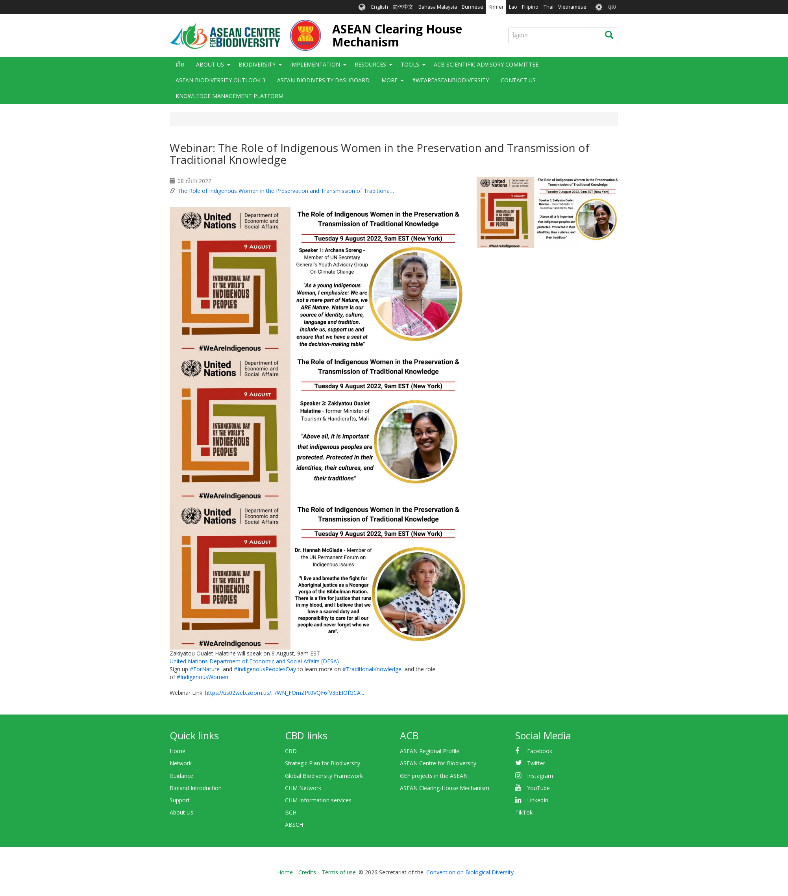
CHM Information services (318, 800)
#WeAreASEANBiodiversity (450, 80)
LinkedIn (537, 800)
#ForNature (205, 669)
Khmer (496, 7)
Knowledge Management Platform (229, 96)
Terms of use (339, 872)
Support (180, 800)
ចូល (612, 7)
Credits (307, 872)
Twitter (536, 763)
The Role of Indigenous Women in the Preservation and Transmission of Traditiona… (286, 190)
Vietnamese (572, 7)
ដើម (180, 64)
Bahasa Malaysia (437, 7)
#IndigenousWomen (202, 677)
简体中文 (403, 7)
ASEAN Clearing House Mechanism (397, 35)
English (379, 7)
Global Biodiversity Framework (324, 775)
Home (177, 751)
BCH (290, 812)
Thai (548, 7)
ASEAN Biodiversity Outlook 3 (220, 80)
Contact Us (518, 80)
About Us (210, 64)
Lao (513, 7)
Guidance (181, 775)
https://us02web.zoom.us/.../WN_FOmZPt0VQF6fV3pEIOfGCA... (284, 692)
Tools (410, 64)
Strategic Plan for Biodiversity (322, 763)
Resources (370, 64)
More (389, 80)
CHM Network (303, 788)
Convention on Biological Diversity (470, 872)
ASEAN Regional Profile (429, 751)
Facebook (539, 751)
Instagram (540, 775)
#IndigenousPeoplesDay (265, 669)
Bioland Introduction (196, 788)
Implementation (315, 64)
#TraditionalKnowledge (371, 669)
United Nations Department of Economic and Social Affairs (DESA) (254, 661)
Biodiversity (257, 64)
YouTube (538, 788)
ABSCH (294, 824)
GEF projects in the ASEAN (434, 775)
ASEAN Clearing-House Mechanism (444, 788)
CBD (291, 751)
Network (181, 763)
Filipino (530, 7)
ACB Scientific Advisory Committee (486, 64)
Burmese (472, 7)
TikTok (524, 812)
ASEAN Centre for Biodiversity (438, 763)
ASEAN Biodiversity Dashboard (323, 80)
